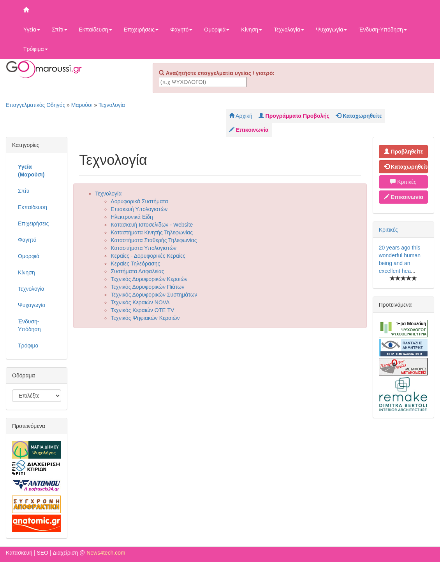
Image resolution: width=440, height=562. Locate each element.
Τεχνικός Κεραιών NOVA (140, 302)
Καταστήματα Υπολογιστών (143, 248)
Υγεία (31, 29)
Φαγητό (181, 29)
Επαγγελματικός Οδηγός (35, 105)
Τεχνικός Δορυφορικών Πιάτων (147, 287)
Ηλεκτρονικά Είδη (132, 217)
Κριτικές (403, 182)
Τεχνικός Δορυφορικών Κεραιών (149, 279)
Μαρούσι (82, 105)
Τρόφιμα (35, 49)
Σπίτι (59, 29)
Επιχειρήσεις (141, 29)
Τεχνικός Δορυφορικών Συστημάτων (154, 294)
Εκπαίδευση (95, 29)
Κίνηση (251, 29)
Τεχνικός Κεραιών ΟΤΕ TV (142, 310)
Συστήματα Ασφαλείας (137, 271)
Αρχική (240, 116)
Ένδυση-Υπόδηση (383, 29)
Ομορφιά (216, 29)
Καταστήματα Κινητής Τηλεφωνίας (152, 232)
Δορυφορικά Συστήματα (139, 201)
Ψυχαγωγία (331, 29)
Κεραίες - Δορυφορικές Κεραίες (148, 256)
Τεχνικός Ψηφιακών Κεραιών (145, 318)
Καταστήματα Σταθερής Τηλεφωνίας (154, 240)
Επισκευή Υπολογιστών (139, 209)
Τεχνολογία (289, 29)
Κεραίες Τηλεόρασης (135, 263)
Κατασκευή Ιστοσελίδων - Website (152, 225)
